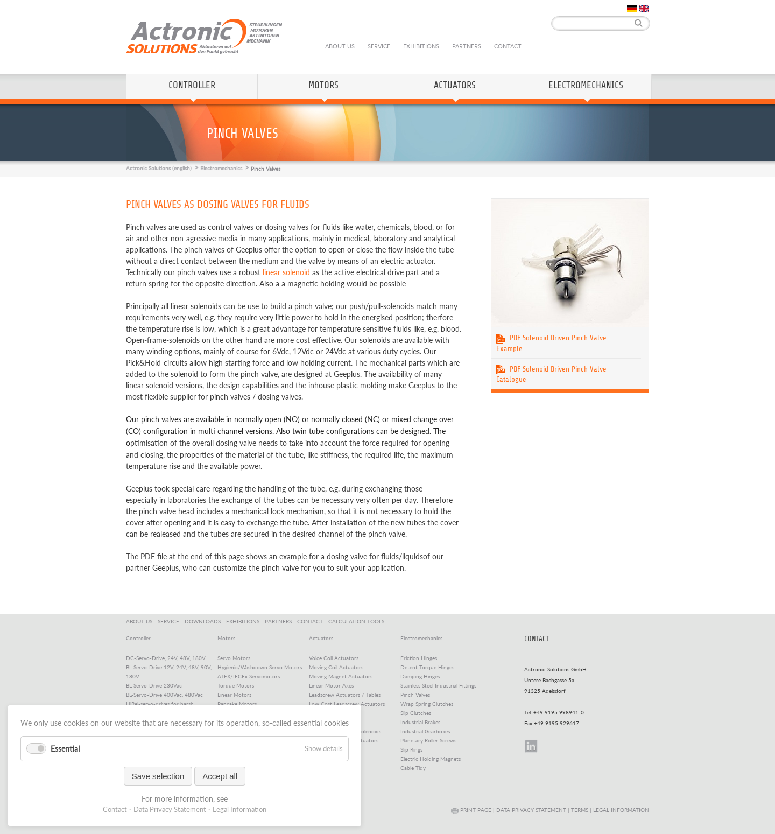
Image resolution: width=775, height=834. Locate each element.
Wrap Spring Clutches (426, 703)
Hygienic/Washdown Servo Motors (259, 667)
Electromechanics (585, 85)
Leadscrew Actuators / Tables (345, 694)
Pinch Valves (415, 694)
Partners (466, 46)
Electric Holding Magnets (430, 758)
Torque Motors (235, 685)
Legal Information (239, 809)
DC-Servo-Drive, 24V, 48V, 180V (166, 658)
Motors (323, 85)
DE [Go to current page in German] (632, 8)
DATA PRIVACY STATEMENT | (533, 810)
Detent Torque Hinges (427, 667)
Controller (191, 85)
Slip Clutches (415, 713)
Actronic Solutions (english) (159, 168)
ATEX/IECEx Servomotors (248, 676)
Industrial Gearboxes (425, 731)
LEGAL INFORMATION (621, 810)
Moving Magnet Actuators (340, 676)
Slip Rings (411, 749)
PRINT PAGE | (473, 810)
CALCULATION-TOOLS (358, 621)
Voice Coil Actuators (333, 658)
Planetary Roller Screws (428, 740)
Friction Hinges (418, 658)
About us (340, 46)
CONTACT (311, 621)
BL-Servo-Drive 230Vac (154, 685)
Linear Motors (234, 694)
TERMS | (582, 810)
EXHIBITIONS (244, 621)
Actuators (455, 85)
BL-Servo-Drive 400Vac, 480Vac (164, 694)
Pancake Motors (237, 703)
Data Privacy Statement (169, 809)
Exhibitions (421, 46)
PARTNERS (280, 621)
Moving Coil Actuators (336, 667)
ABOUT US (141, 621)
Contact (508, 46)
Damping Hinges (420, 676)
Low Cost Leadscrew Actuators (347, 703)
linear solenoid (286, 272)
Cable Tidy (413, 768)
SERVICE (170, 621)
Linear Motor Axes (331, 685)
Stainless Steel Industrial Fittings (438, 685)
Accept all (219, 776)
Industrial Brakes (420, 722)
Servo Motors (233, 658)
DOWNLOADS (204, 621)
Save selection (158, 776)
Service (379, 46)
